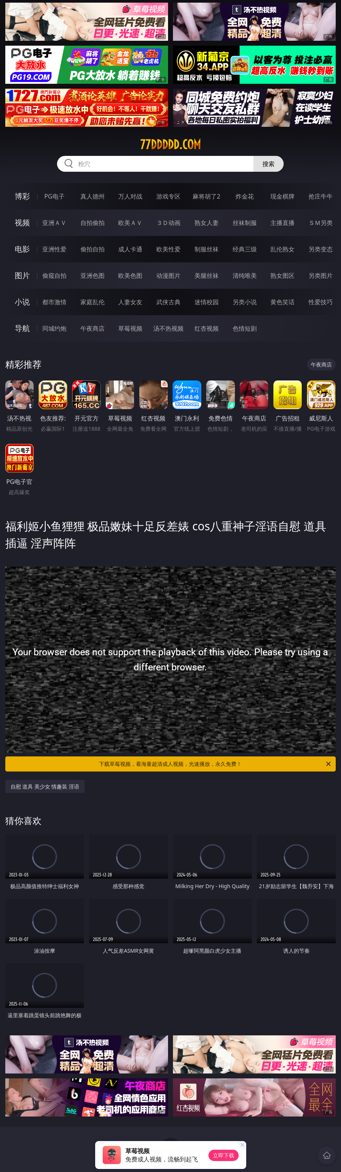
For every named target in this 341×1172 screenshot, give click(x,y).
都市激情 (54, 302)
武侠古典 (168, 302)
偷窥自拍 (54, 275)
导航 (22, 328)
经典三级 (245, 249)
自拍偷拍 (92, 223)
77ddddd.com (170, 144)
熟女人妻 (206, 223)
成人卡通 (130, 249)
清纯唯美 (245, 275)
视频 (22, 222)
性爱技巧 (321, 302)
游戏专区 (168, 196)
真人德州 (92, 196)
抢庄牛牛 (321, 196)
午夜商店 (92, 328)
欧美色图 (130, 275)
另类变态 (321, 249)
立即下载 (223, 1155)
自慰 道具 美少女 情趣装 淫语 (45, 786)
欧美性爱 (168, 249)
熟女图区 (282, 275)
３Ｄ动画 (168, 223)
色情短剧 (245, 328)
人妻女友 (130, 302)
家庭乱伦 (92, 302)
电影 (22, 249)
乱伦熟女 (282, 249)
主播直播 (282, 223)
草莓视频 (130, 328)
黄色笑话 (282, 302)
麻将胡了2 (206, 196)
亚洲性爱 (54, 249)
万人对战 (130, 196)
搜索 (268, 164)
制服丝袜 (206, 249)
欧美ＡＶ (130, 223)
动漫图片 (168, 275)
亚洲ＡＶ (54, 223)
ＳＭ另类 (321, 223)
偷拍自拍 (92, 249)
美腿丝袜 (206, 275)
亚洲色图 (92, 275)
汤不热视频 (168, 328)
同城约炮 (54, 328)
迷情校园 (206, 302)
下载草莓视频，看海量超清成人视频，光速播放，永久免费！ (215, 763)
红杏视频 (206, 328)
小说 (22, 302)
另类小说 (245, 302)
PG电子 (54, 196)
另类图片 (321, 275)
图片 (22, 275)
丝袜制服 (245, 223)
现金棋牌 (282, 196)
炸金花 (245, 196)
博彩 (22, 196)
